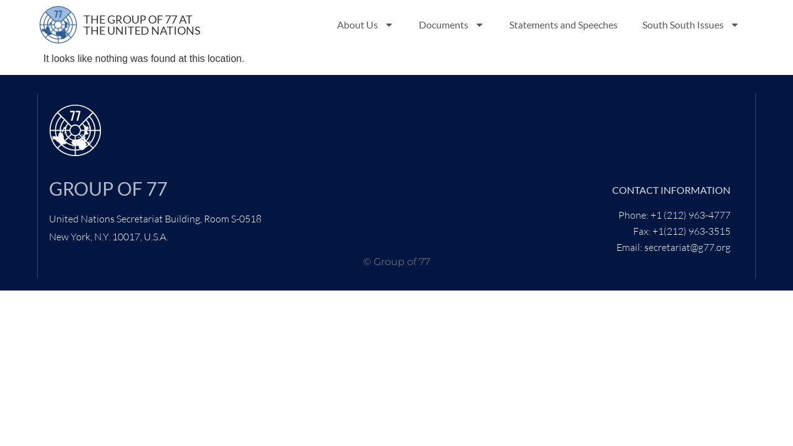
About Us (365, 25)
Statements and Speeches (563, 24)
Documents (451, 25)
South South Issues (691, 25)
